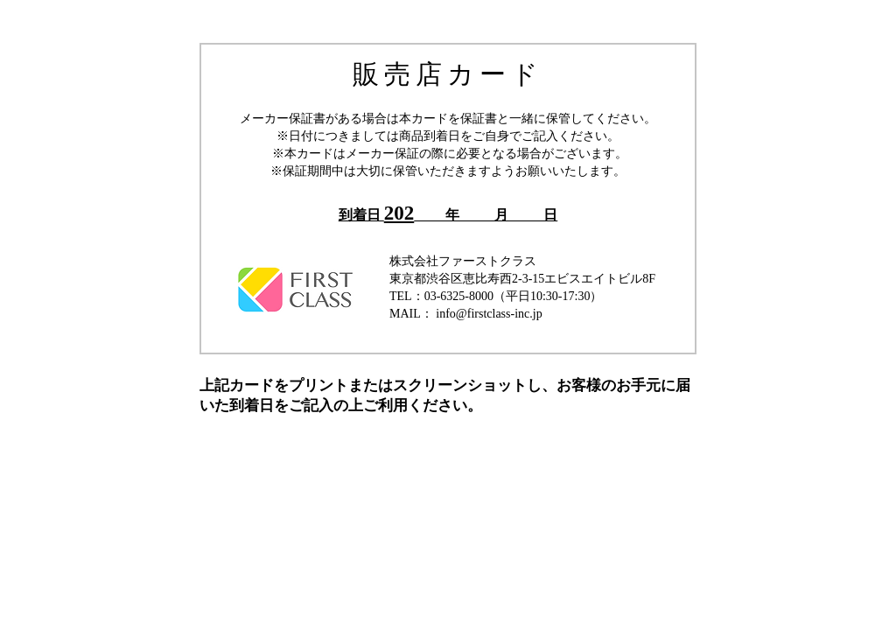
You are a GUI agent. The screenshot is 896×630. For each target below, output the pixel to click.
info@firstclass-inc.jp (489, 313)
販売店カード (448, 74)
